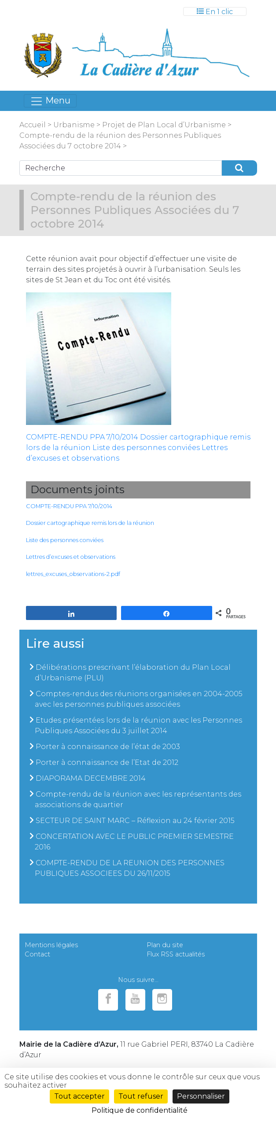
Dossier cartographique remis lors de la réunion (90, 523)
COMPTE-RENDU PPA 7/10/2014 (82, 437)
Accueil (32, 125)
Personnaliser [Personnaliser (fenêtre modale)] (201, 1096)
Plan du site (165, 945)
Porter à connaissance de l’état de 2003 (108, 746)
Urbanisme (74, 125)
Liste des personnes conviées (146, 447)
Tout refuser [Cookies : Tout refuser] (140, 1096)
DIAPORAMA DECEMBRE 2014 (91, 778)
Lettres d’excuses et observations (70, 557)
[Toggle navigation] (215, 11)
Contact (37, 954)
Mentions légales (51, 945)
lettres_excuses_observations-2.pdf (73, 574)
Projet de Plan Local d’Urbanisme (163, 125)
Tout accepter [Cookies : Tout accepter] (79, 1096)
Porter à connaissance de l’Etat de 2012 (107, 762)
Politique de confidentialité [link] (140, 1110)
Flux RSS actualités (176, 954)
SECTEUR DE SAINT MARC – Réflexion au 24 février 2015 (135, 820)
